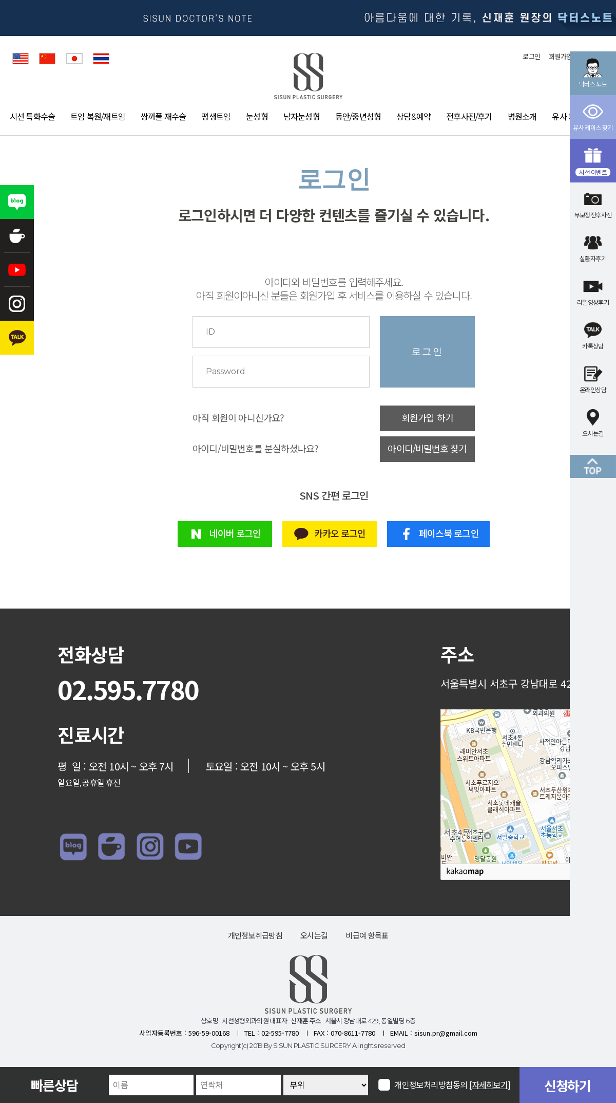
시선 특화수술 (32, 117)
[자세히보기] (490, 1085)
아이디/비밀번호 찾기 (427, 449)
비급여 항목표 (366, 936)
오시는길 (314, 936)
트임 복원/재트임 (97, 117)
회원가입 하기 (427, 418)
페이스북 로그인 (438, 534)
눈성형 (257, 117)
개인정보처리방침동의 (452, 1085)
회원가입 (560, 56)
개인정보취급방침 (255, 936)
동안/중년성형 (358, 117)
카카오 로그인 (329, 534)
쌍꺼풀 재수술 (163, 117)
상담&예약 (413, 117)
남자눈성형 (301, 117)
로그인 (531, 56)
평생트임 (215, 117)
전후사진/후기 (469, 117)
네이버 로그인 (224, 534)
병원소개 (522, 117)
